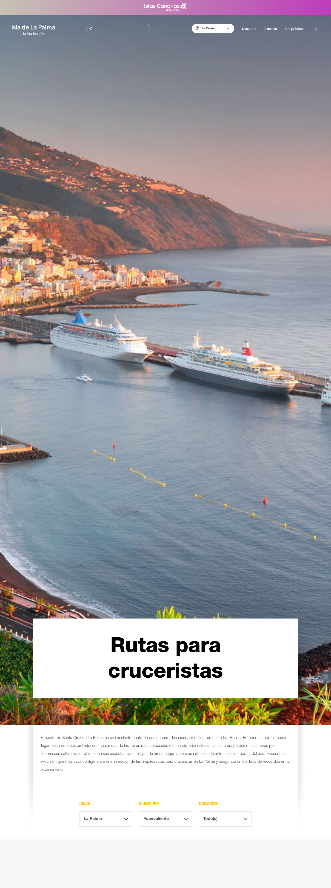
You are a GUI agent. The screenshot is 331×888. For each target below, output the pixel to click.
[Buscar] (118, 28)
